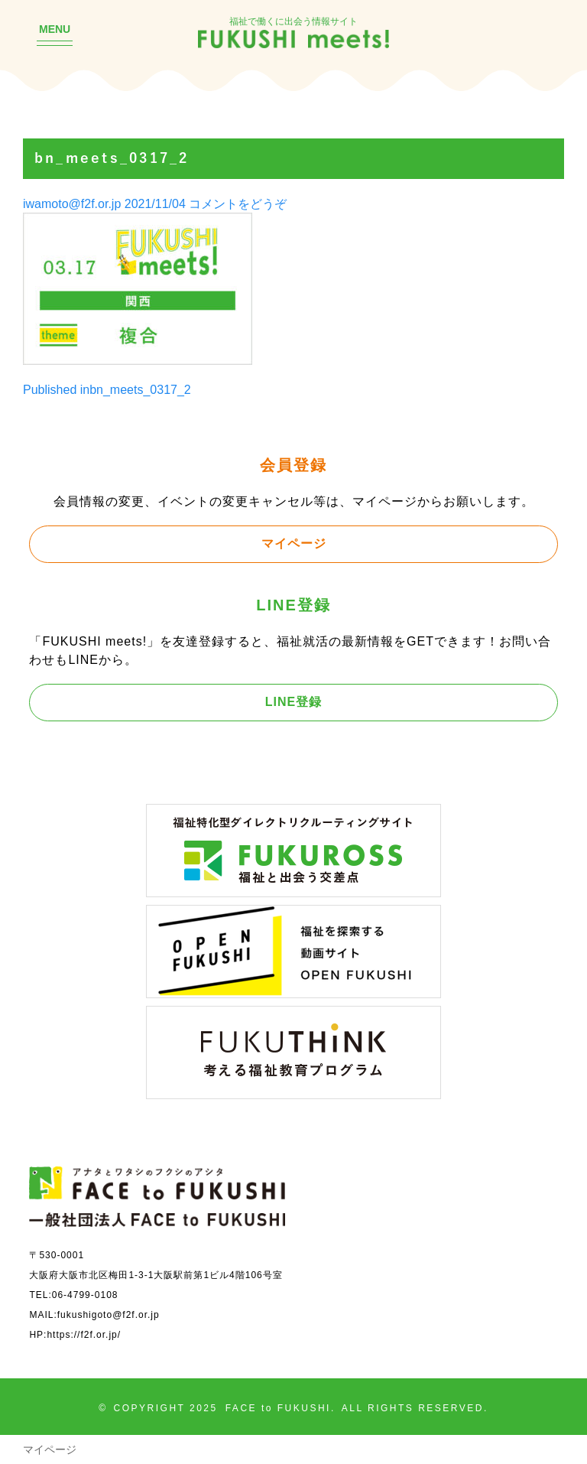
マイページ (293, 543)
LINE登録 (293, 701)
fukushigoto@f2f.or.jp (108, 1314)
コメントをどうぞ (238, 203)
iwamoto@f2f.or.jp (72, 203)
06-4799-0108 (85, 1294)
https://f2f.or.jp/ (84, 1334)
